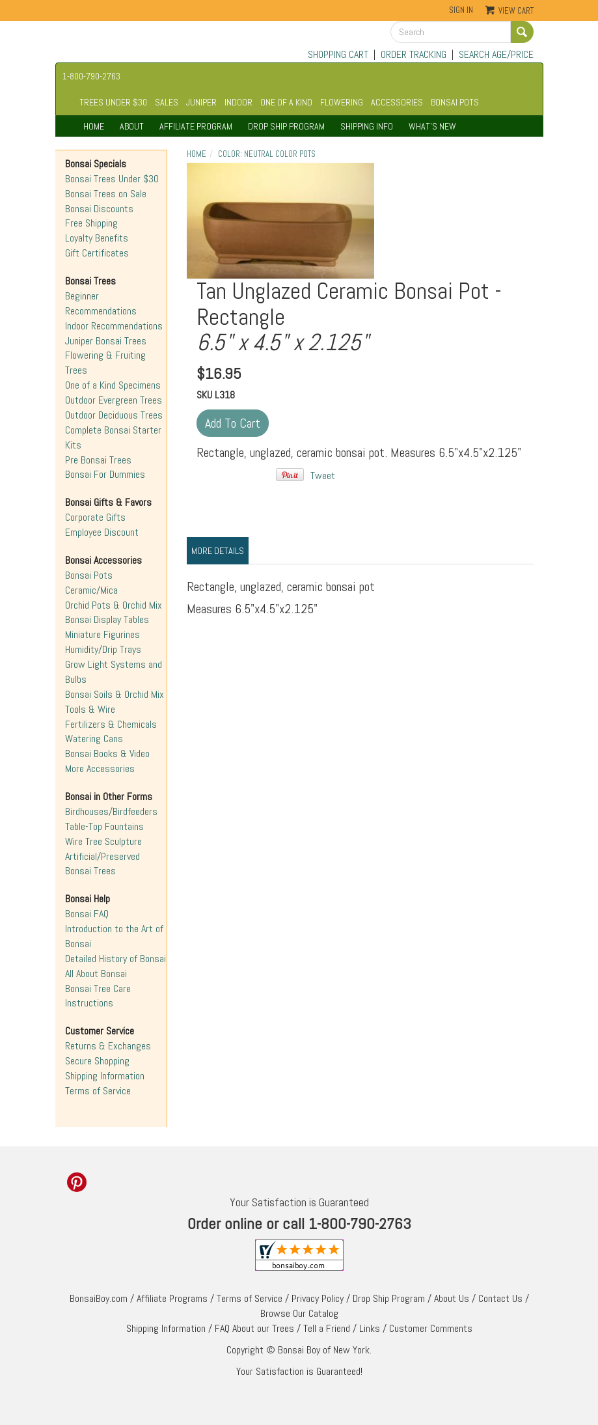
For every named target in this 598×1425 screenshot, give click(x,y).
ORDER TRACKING (413, 54)
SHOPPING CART (338, 54)
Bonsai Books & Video (107, 753)
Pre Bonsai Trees (98, 460)
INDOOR (238, 102)
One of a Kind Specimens (113, 385)
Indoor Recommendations (114, 326)
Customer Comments (430, 1328)
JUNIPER (201, 102)
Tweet (322, 475)
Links (369, 1328)
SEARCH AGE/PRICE (496, 54)
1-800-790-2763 (91, 76)
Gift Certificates (97, 253)
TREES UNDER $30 (113, 102)
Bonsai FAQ (87, 913)
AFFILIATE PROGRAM (195, 126)
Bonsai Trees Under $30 (112, 179)
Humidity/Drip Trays (103, 649)
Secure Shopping (97, 1061)
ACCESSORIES (397, 102)
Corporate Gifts (95, 517)
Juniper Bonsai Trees (105, 341)
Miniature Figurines (102, 634)
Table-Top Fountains (104, 826)
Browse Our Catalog (299, 1313)
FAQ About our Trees (254, 1328)
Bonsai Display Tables (107, 619)
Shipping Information (104, 1076)
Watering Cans (94, 738)
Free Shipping (91, 223)
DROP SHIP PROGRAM (286, 126)
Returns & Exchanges (108, 1046)
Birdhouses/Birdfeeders (111, 811)
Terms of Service (98, 1091)
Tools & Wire (90, 709)
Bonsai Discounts (99, 208)
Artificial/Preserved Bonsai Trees (102, 864)
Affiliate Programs (172, 1298)
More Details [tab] (217, 551)
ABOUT (132, 126)
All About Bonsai (96, 973)
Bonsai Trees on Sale (105, 194)
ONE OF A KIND (286, 102)
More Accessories (100, 768)
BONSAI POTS (455, 102)
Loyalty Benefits (96, 238)
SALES (166, 102)
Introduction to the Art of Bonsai (114, 936)
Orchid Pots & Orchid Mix (113, 605)
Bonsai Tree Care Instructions (98, 996)
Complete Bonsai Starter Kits (113, 437)
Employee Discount (102, 532)
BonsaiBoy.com (99, 1298)
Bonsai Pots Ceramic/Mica (91, 582)
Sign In (461, 10)
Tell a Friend (326, 1328)
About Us (451, 1298)
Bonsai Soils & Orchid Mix (114, 694)
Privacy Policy (318, 1298)
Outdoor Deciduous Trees (114, 415)
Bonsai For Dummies (105, 474)
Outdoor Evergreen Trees (113, 400)
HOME (93, 126)
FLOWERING (341, 102)
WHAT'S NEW (432, 126)
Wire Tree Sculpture (103, 841)
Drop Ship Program (389, 1298)
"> (280, 221)
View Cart (516, 10)
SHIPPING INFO (366, 126)
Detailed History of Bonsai (115, 958)
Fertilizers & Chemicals (111, 724)
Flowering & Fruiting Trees (105, 362)
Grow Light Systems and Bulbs (113, 671)
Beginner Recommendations (101, 303)
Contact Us (500, 1298)
